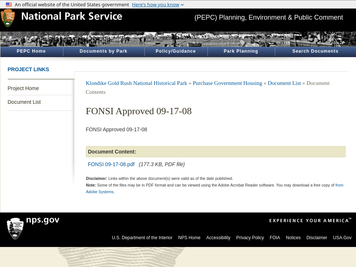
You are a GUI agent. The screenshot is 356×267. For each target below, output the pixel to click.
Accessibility (218, 237)
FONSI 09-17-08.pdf (111, 164)
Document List (24, 102)
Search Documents (315, 51)
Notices (293, 237)
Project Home (23, 88)
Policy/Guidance (176, 51)
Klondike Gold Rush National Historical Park (136, 83)
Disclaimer (316, 237)
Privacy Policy (250, 237)
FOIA (275, 237)
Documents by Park (103, 51)
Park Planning (241, 51)
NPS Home (189, 237)
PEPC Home (31, 51)
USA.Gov (342, 237)
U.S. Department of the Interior (142, 237)
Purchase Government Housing (227, 83)
